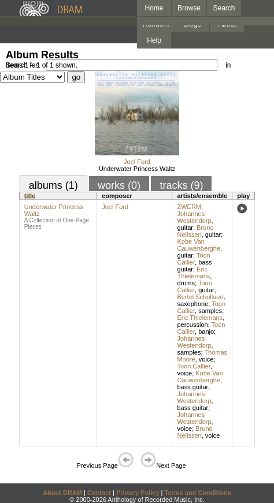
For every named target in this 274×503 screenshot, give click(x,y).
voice (206, 359)
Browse (189, 8)
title (30, 195)
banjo (206, 331)
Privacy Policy (138, 492)
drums (186, 283)
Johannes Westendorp (194, 217)
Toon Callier (193, 259)
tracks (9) (181, 185)
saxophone (192, 303)
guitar (185, 227)
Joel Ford (137, 161)
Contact (99, 492)
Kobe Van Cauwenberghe (198, 245)
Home (154, 8)
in (228, 65)
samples (210, 310)
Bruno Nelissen (195, 231)
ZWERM (189, 206)
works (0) (119, 185)
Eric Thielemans (193, 273)
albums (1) (53, 185)
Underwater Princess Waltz (137, 168)
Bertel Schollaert (200, 296)
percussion (192, 324)
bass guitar (192, 386)
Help (154, 40)
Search (224, 8)
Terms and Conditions (198, 492)
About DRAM (62, 492)
